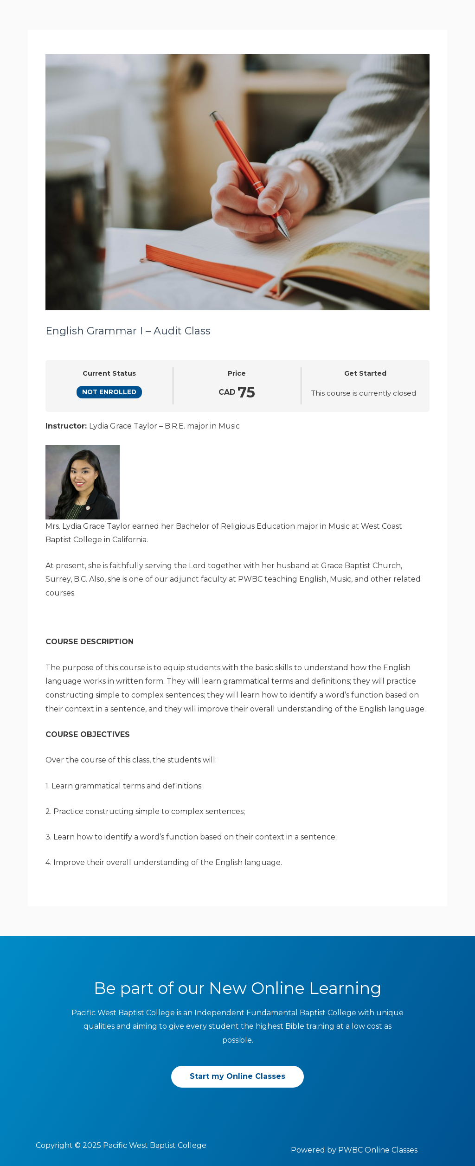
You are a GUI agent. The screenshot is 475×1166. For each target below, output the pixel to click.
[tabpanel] (237, 644)
